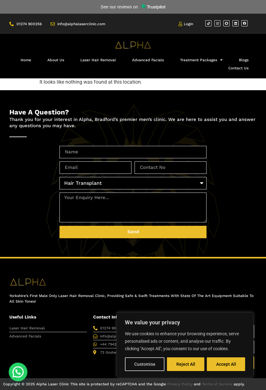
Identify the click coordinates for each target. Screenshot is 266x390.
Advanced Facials (148, 60)
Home (26, 60)
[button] (18, 372)
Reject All (185, 364)
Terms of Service (217, 384)
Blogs (244, 60)
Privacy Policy (179, 384)
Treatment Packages (201, 60)
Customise (144, 364)
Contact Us (238, 68)
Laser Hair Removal (98, 60)
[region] (185, 345)
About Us (55, 60)
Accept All (226, 364)
